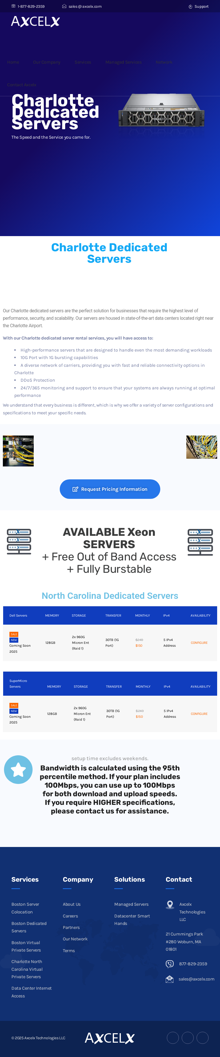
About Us (72, 904)
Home (13, 62)
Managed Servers (131, 904)
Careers (70, 916)
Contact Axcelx (21, 84)
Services (83, 62)
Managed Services (123, 62)
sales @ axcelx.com (81, 6)
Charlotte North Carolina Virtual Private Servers (27, 969)
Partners (71, 927)
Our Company (46, 62)
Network (164, 62)
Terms (69, 950)
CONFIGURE (199, 643)
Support (199, 6)
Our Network (75, 939)
